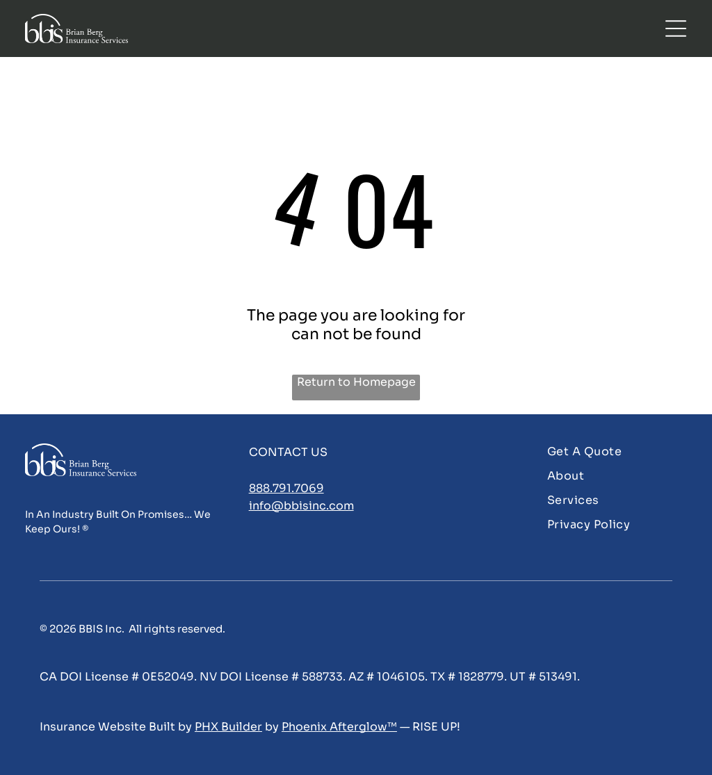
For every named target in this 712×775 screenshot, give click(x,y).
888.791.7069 (286, 488)
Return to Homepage (356, 382)
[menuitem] (616, 451)
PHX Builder (228, 726)
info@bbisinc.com (301, 505)
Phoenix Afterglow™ (339, 726)
